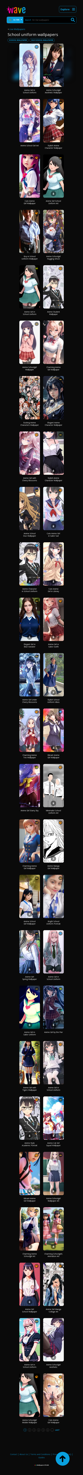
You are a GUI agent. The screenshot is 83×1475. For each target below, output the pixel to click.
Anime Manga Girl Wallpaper (53, 867)
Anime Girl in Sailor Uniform (29, 1033)
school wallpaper (18, 40)
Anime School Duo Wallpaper (29, 534)
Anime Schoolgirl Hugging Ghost (53, 257)
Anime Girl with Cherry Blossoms (29, 479)
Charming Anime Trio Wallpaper (30, 756)
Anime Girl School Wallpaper (29, 1310)
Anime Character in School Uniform (29, 590)
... (52, 1430)
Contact (13, 1454)
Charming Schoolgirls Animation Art (53, 1255)
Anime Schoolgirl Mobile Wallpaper (29, 1421)
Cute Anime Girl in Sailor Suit (53, 534)
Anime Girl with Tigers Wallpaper (29, 1088)
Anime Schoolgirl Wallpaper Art (53, 1199)
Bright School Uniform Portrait (53, 922)
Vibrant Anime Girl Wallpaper (53, 756)
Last (57, 1430)
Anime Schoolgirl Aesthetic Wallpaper (53, 91)
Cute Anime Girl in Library (53, 590)
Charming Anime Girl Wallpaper (53, 368)
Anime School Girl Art (30, 145)
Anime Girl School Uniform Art (53, 202)
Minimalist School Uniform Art (53, 811)
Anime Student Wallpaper (53, 313)
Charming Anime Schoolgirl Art (30, 1255)
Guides (41, 1457)
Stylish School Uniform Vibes (53, 700)
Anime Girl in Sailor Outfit (53, 645)
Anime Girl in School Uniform (29, 91)
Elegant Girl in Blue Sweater (29, 645)
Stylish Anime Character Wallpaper (53, 146)
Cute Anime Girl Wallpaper (30, 202)
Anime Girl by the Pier (53, 1032)
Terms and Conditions (40, 1454)
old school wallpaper (42, 40)
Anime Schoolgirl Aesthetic (53, 1365)
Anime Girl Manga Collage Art (53, 1310)
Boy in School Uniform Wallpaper (30, 257)
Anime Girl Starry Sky (30, 810)
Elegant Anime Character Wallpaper (53, 423)
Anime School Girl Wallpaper (30, 922)
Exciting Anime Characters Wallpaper (29, 423)
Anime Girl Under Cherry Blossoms (29, 700)
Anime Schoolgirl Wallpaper (29, 368)
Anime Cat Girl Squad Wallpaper (53, 1144)
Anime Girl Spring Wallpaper (29, 977)
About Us (23, 1454)
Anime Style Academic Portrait (29, 1144)
